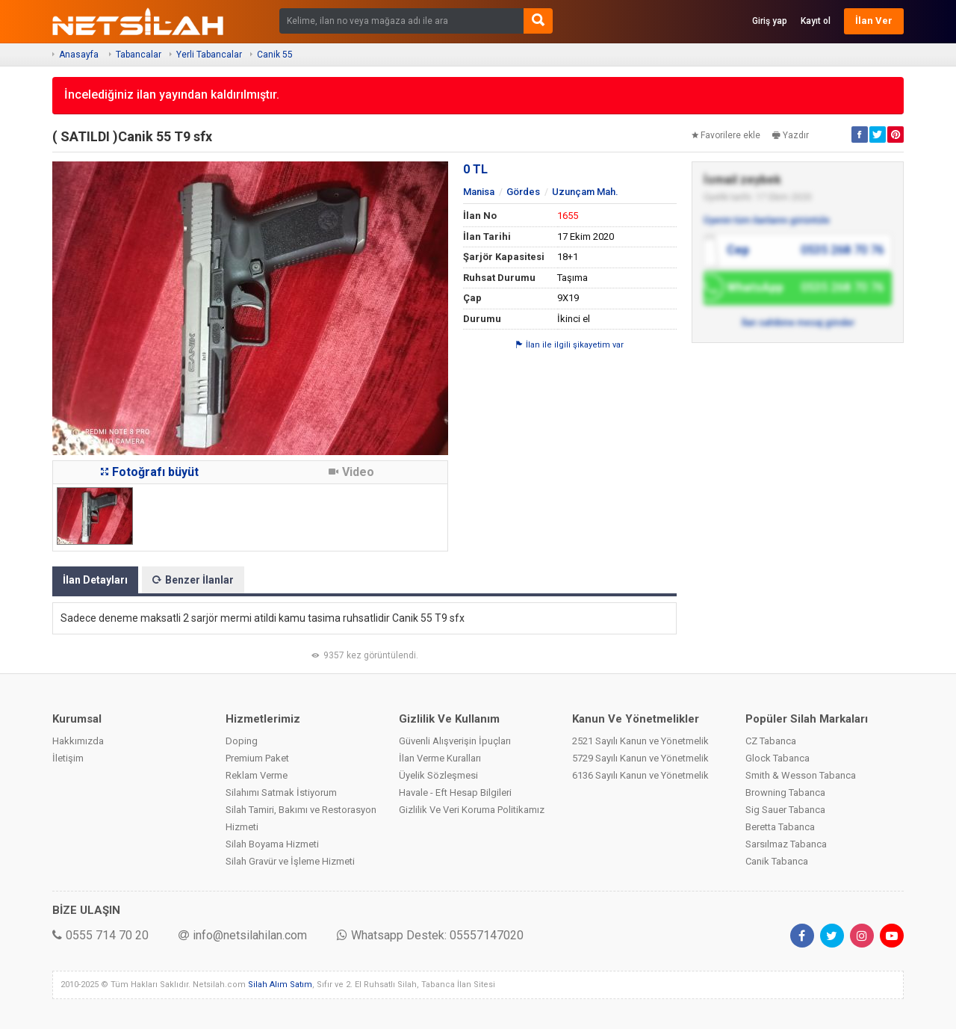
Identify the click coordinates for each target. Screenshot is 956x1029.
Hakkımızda (78, 741)
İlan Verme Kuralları (440, 758)
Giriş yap (769, 21)
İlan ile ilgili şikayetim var (570, 345)
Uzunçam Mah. (585, 191)
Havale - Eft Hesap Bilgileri (455, 792)
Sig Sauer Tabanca (785, 809)
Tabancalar (138, 54)
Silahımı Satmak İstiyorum (281, 792)
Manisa (478, 191)
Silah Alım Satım (280, 984)
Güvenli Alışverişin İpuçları (455, 741)
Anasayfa (79, 54)
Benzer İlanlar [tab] (193, 580)
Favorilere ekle (726, 135)
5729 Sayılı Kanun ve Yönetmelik (640, 758)
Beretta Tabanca (780, 826)
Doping (242, 741)
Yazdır (790, 135)
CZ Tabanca (770, 741)
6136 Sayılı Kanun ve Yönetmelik (640, 775)
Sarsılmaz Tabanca (786, 844)
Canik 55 (275, 54)
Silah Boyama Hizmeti (272, 844)
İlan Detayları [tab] (95, 580)
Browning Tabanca (785, 792)
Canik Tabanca (776, 861)
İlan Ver (874, 20)
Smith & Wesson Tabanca (800, 775)
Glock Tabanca (777, 758)
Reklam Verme (257, 775)
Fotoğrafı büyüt (150, 472)
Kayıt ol (816, 21)
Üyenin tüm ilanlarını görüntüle (767, 220)
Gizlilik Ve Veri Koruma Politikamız (471, 809)
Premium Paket (257, 758)
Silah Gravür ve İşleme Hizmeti (290, 861)
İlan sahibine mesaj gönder (798, 323)
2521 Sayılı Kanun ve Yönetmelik (640, 741)
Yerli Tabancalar (209, 54)
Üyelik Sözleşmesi (438, 775)
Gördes (523, 191)
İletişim (68, 758)
